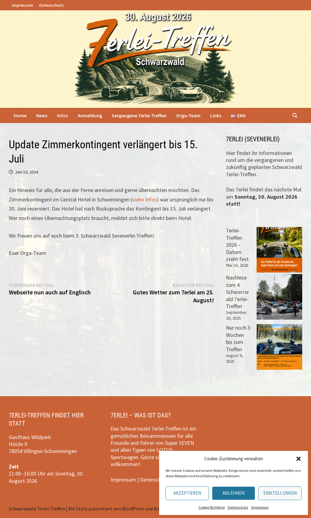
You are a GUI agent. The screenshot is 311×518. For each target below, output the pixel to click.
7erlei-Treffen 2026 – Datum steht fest (237, 244)
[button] (299, 459)
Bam (158, 509)
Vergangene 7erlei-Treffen (139, 115)
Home (20, 115)
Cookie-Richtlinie (212, 507)
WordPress (133, 509)
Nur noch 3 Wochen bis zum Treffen (238, 338)
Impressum (260, 507)
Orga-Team (188, 115)
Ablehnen (233, 493)
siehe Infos (144, 199)
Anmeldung (90, 115)
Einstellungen (280, 493)
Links (215, 115)
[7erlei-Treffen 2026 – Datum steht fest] (279, 250)
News (41, 115)
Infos (62, 115)
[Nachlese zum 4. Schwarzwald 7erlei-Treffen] (279, 297)
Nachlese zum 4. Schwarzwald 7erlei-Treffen (237, 292)
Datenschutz (238, 507)
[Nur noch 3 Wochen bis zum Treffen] (279, 347)
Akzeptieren (187, 493)
